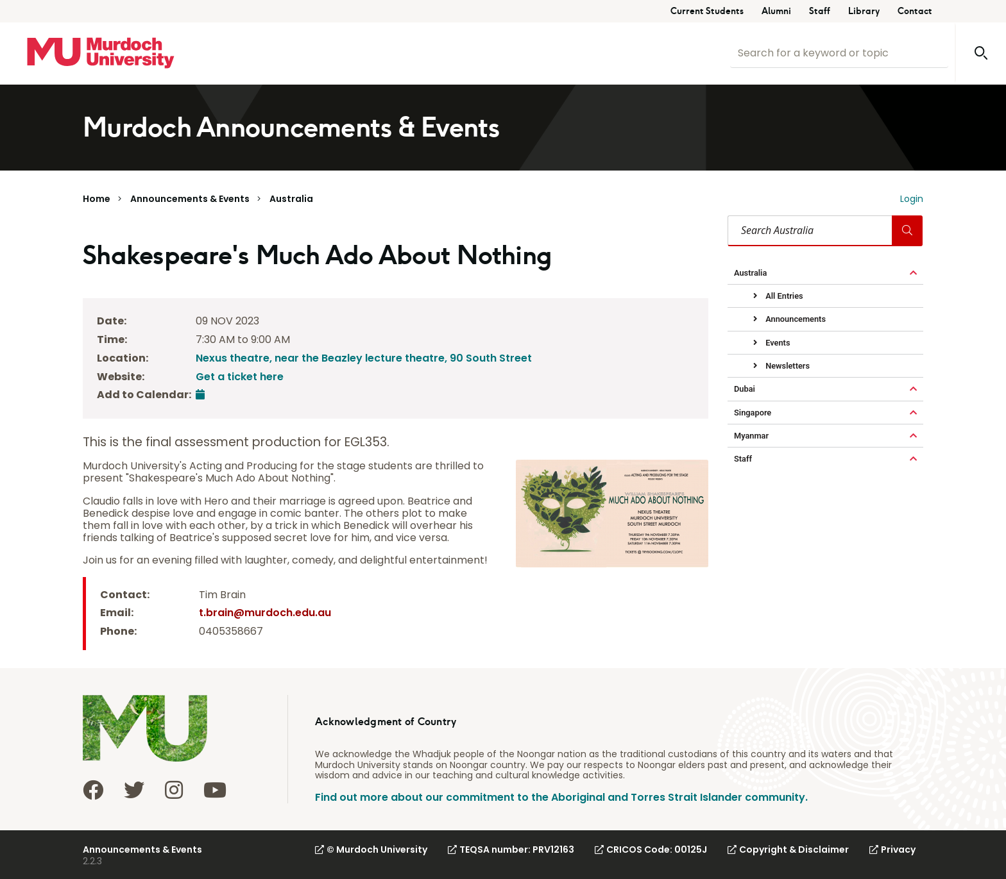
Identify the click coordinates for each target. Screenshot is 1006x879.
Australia (291, 198)
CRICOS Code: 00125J (651, 849)
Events (776, 342)
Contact (915, 11)
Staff (819, 11)
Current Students (707, 11)
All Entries (783, 296)
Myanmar (751, 435)
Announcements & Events (190, 198)
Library (864, 11)
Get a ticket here (240, 376)
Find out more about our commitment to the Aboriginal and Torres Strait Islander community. (561, 797)
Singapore (752, 412)
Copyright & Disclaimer (788, 849)
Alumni (776, 11)
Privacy (892, 849)
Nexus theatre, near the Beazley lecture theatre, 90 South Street (364, 358)
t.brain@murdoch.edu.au (265, 612)
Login (911, 198)
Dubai (744, 389)
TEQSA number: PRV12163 (511, 849)
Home (96, 198)
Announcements (794, 319)
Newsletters (786, 366)
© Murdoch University (371, 849)
